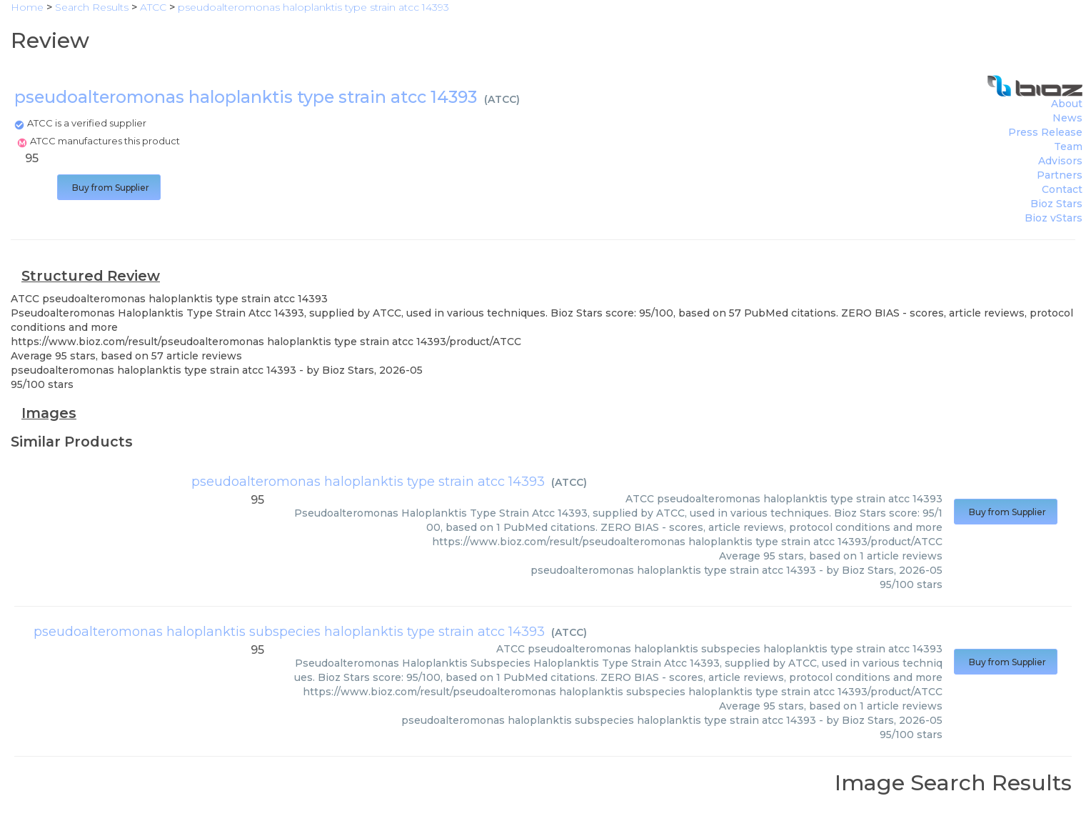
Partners (1059, 175)
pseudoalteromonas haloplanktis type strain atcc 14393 (368, 481)
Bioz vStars (1053, 218)
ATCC (502, 99)
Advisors (1060, 160)
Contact (1062, 189)
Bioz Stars (1056, 203)
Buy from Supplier (109, 187)
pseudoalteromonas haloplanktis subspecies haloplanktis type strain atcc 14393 (289, 632)
